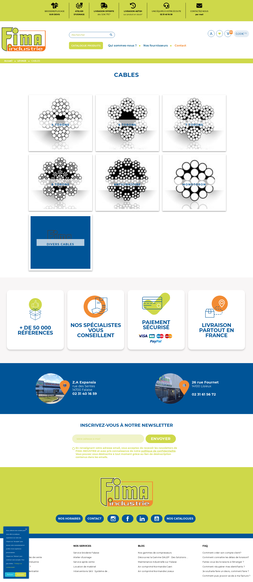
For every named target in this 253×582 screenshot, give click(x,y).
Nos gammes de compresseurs (155, 553)
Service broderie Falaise (86, 553)
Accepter (20, 574)
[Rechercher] (87, 35)
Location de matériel (84, 567)
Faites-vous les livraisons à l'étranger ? (223, 563)
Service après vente (83, 563)
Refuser (10, 574)
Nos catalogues (180, 519)
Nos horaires (69, 519)
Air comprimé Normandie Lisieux (156, 572)
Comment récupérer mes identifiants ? (224, 567)
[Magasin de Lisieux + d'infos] (171, 389)
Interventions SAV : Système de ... (91, 572)
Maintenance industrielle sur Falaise (157, 563)
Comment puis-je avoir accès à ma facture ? (226, 576)
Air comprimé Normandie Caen (155, 567)
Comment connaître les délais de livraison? (226, 558)
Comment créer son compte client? (222, 553)
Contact (94, 519)
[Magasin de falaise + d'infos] (52, 389)
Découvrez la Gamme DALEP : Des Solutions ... (163, 558)
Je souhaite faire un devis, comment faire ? (226, 572)
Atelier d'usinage (82, 558)
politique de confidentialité (158, 451)
